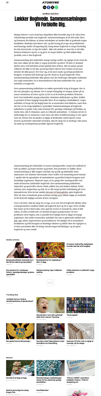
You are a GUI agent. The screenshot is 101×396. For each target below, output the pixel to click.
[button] (7, 2)
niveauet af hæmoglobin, (57, 192)
